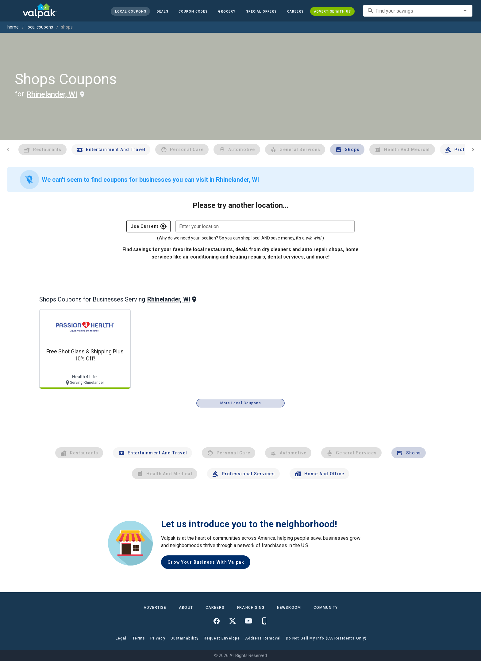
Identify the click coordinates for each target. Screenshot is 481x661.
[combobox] (417, 11)
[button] (261, 11)
